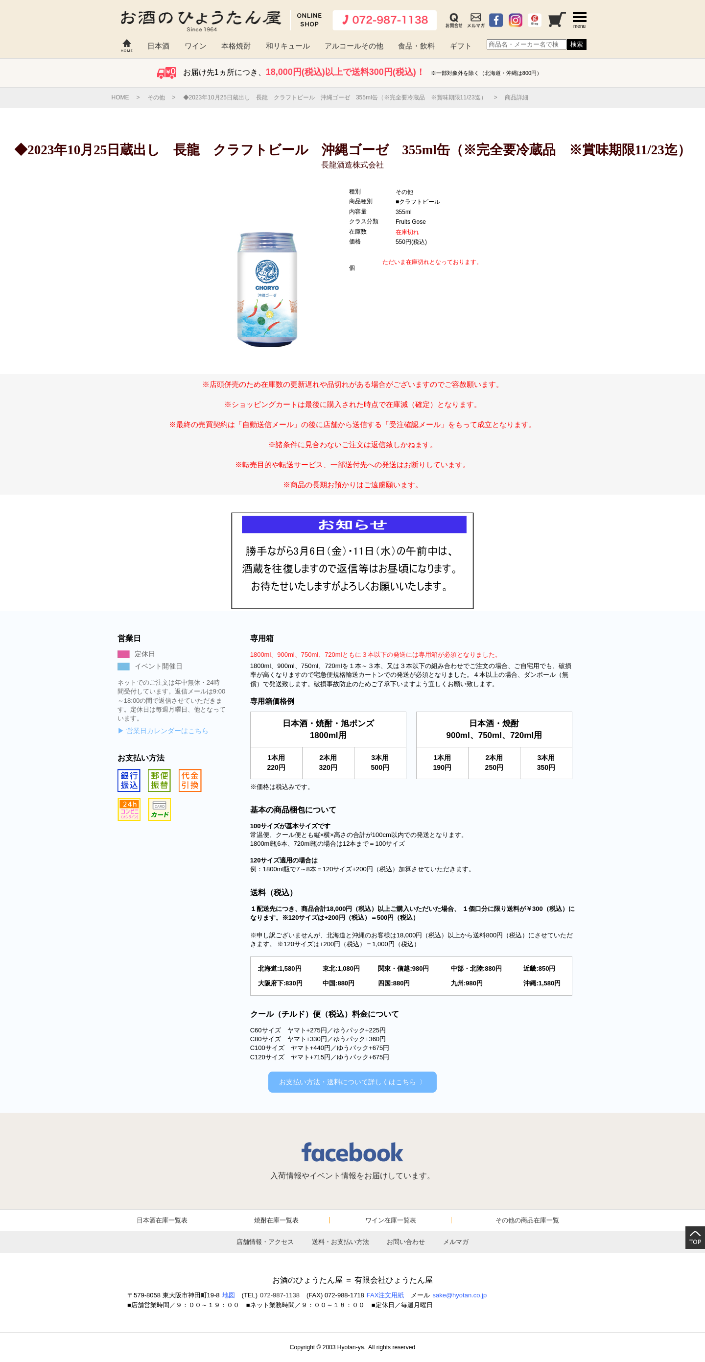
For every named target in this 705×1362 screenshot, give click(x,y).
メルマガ (456, 1241)
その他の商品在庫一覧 (527, 1220)
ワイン (196, 45)
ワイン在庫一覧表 (390, 1220)
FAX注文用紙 (385, 1295)
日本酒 (158, 45)
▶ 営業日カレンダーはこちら (163, 731)
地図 (228, 1295)
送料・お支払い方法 (340, 1241)
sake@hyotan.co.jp (459, 1295)
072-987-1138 (280, 1295)
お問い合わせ (406, 1241)
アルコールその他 (354, 45)
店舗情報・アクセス (265, 1241)
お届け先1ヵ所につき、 (352, 72)
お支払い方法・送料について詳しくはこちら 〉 (352, 1082)
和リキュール (288, 45)
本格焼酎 (236, 45)
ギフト (461, 45)
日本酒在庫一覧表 (162, 1220)
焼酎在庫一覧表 (276, 1220)
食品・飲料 (416, 45)
